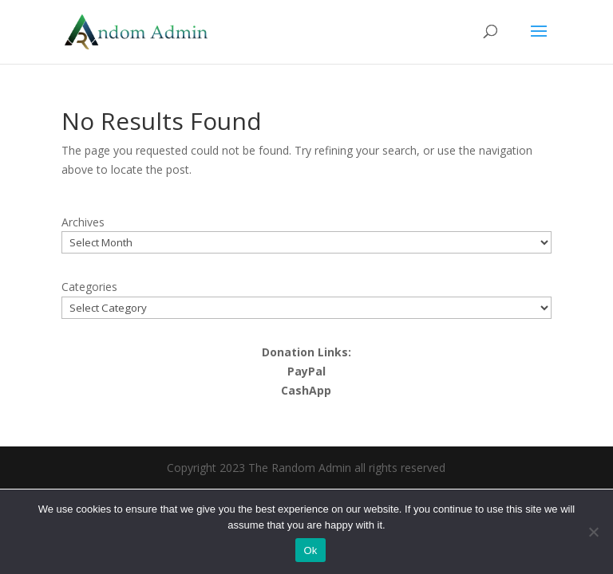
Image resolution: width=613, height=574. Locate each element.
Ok (310, 550)
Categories (89, 286)
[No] (593, 532)
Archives (83, 222)
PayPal (306, 371)
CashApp (306, 390)
